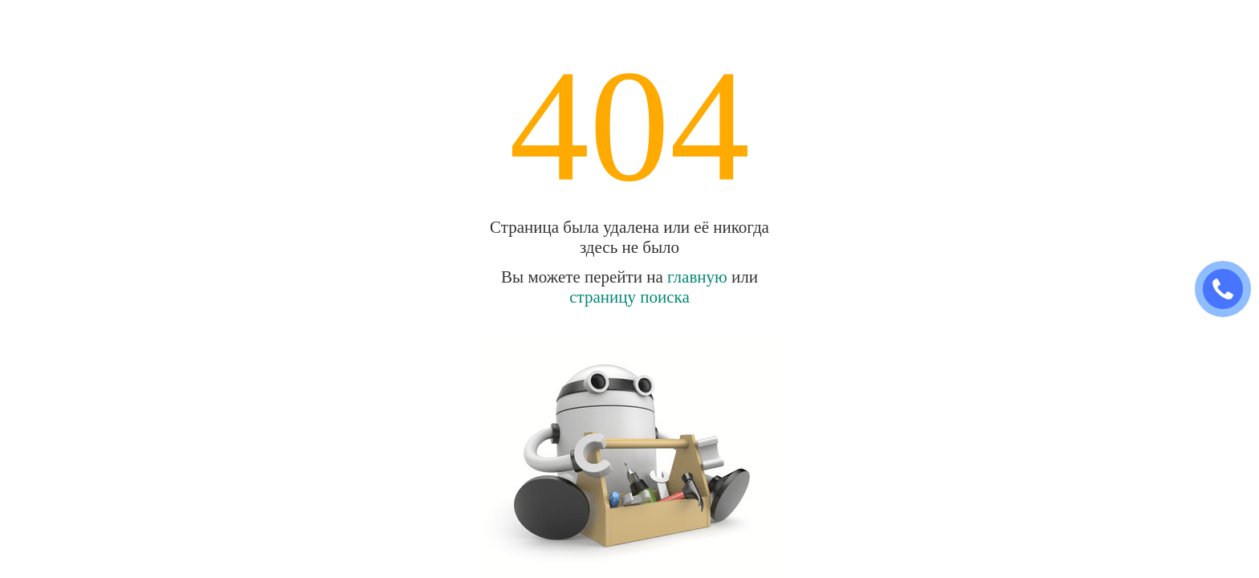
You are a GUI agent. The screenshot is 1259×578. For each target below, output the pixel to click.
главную (697, 277)
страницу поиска (629, 297)
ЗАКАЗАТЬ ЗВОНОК (1229, 289)
